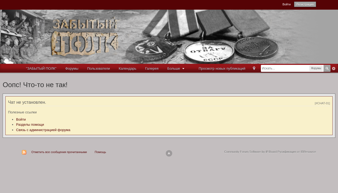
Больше (176, 68)
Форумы (71, 68)
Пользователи (98, 68)
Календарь (127, 68)
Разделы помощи (30, 125)
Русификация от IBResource (296, 151)
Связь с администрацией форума (43, 130)
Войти (287, 4)
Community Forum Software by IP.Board (250, 151)
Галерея (152, 68)
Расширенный (334, 68)
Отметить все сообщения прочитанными (59, 152)
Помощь (100, 152)
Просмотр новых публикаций (222, 68)
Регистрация (305, 4)
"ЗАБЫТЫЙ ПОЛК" (41, 68)
